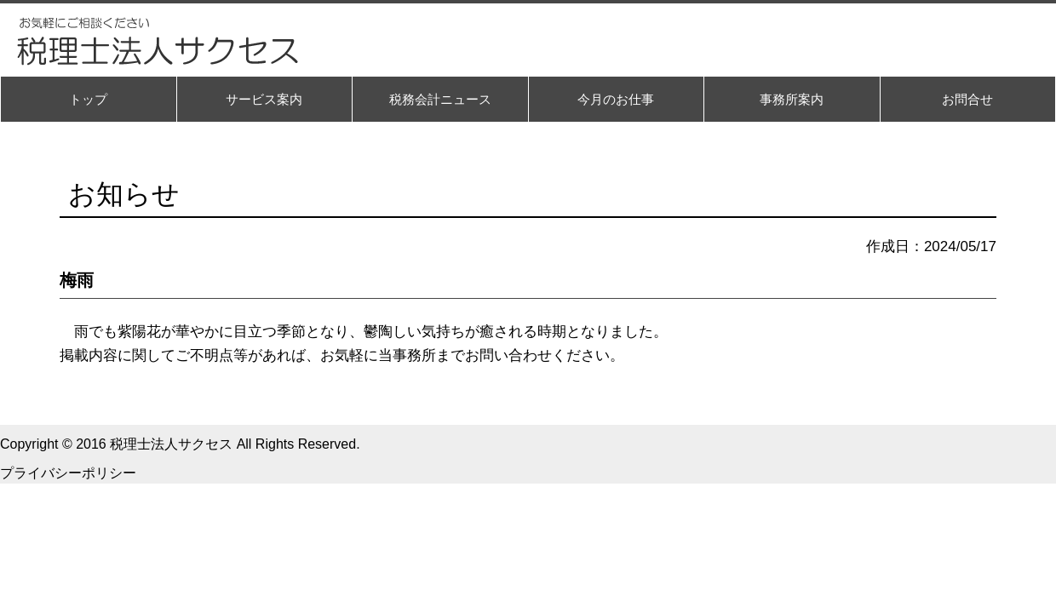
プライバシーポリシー (68, 473)
